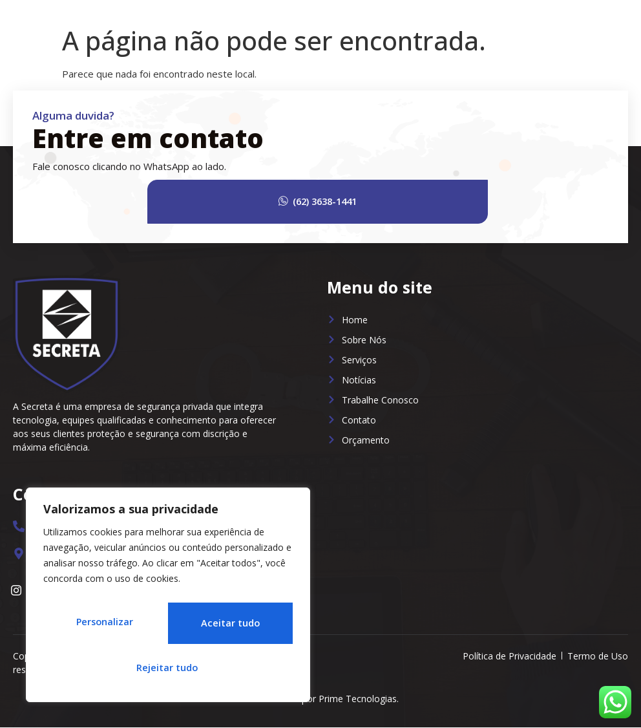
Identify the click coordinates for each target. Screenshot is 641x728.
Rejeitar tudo (227, 626)
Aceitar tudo (168, 667)
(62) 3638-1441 (351, 201)
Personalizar (102, 626)
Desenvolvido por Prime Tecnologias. (320, 699)
